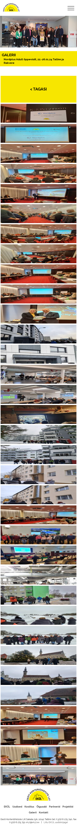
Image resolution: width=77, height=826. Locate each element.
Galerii (33, 812)
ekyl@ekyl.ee (32, 822)
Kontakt (43, 812)
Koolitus (29, 806)
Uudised (17, 806)
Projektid (67, 806)
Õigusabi (41, 806)
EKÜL (7, 806)
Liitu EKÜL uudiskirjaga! (56, 822)
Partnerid (54, 806)
